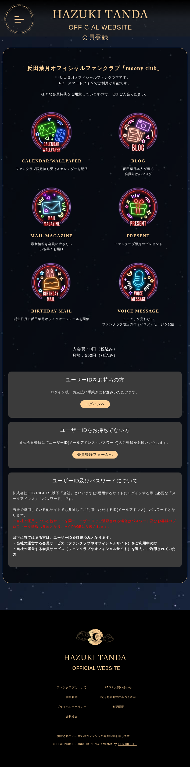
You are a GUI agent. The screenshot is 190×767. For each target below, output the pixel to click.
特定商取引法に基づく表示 (118, 697)
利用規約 (72, 697)
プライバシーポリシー (72, 706)
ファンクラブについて (72, 687)
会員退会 (72, 716)
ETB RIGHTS (127, 744)
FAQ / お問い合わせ (118, 687)
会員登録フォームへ (95, 454)
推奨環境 (118, 706)
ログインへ (95, 404)
